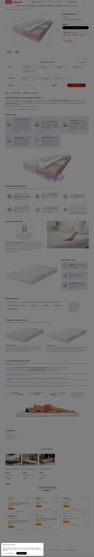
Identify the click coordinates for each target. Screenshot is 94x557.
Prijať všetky (21, 553)
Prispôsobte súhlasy (9, 553)
